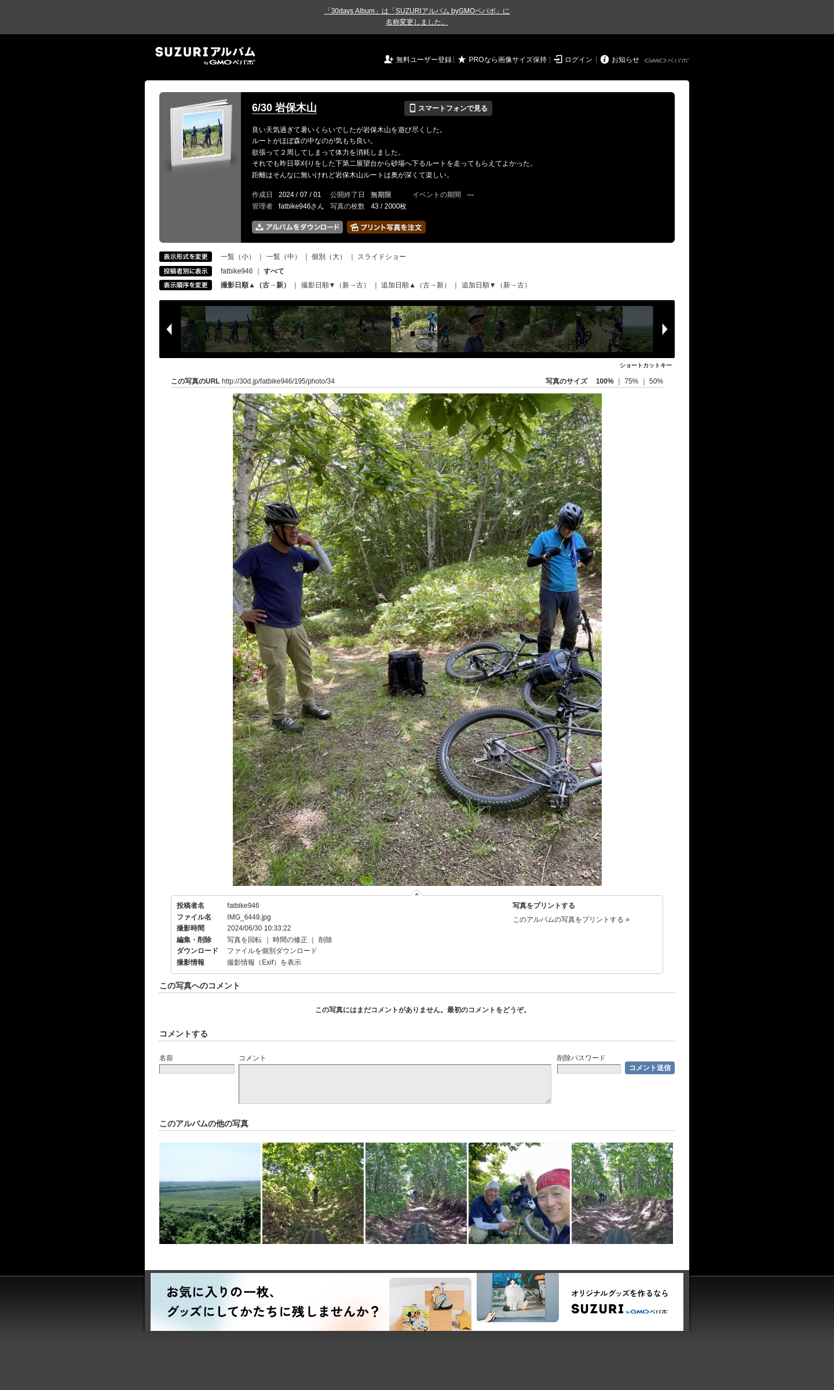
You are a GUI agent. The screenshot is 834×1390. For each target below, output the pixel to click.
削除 (325, 940)
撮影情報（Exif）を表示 (264, 962)
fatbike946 (237, 271)
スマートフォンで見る (448, 108)
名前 (166, 1058)
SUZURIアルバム (205, 55)
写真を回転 (244, 940)
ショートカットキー (646, 365)
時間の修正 (290, 940)
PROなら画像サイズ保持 (508, 60)
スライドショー (381, 257)
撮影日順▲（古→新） (255, 285)
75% (632, 381)
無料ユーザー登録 (424, 60)
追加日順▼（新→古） (496, 285)
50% (656, 381)
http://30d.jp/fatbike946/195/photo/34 (278, 381)
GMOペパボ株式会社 (668, 61)
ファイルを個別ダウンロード (272, 951)
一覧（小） (238, 257)
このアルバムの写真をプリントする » (571, 919)
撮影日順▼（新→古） (336, 285)
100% (605, 381)
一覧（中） (283, 257)
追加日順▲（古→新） (416, 285)
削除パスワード (581, 1058)
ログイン (578, 60)
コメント (252, 1058)
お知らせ (625, 60)
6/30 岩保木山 (284, 108)
